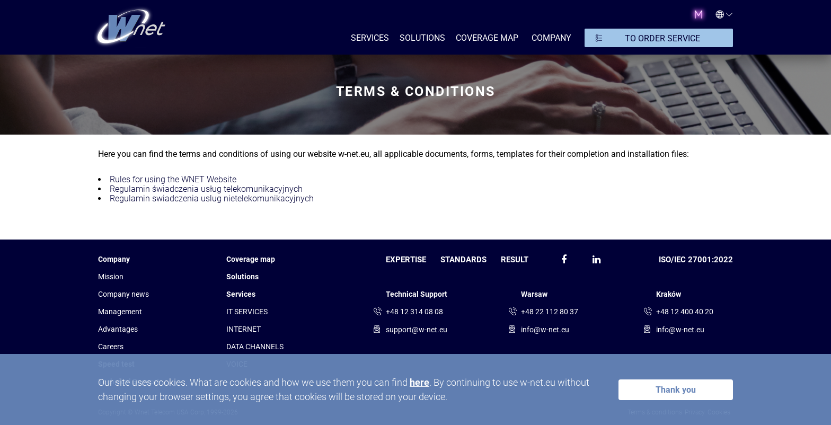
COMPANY (551, 38)
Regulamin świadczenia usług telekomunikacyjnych (206, 189)
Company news (123, 294)
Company (114, 259)
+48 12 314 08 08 (414, 311)
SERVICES (370, 38)
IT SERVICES (247, 311)
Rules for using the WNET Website (173, 179)
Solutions (242, 276)
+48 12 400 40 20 (684, 311)
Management (120, 311)
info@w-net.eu (545, 329)
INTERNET (243, 329)
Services (240, 294)
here (419, 382)
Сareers (110, 346)
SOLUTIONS (422, 38)
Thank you (676, 390)
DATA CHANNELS (255, 346)
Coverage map (487, 38)
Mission (110, 276)
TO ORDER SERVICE (662, 38)
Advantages (118, 329)
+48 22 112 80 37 (549, 311)
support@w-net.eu (416, 329)
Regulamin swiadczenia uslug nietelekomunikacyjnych (212, 198)
